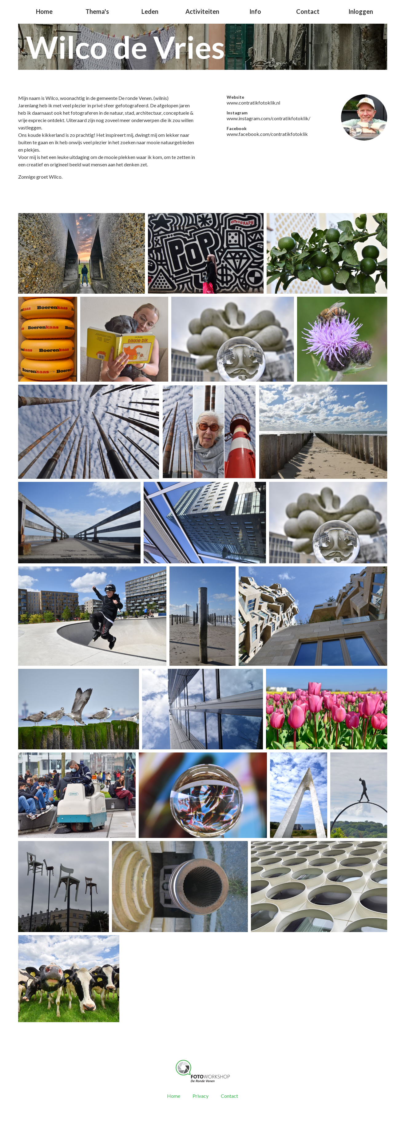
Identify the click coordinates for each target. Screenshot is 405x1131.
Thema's (97, 11)
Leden (149, 11)
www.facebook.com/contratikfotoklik (267, 134)
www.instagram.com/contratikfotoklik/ (268, 118)
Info (255, 11)
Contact (308, 11)
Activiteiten (202, 11)
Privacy (200, 1096)
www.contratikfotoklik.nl (253, 102)
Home (44, 11)
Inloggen (360, 11)
